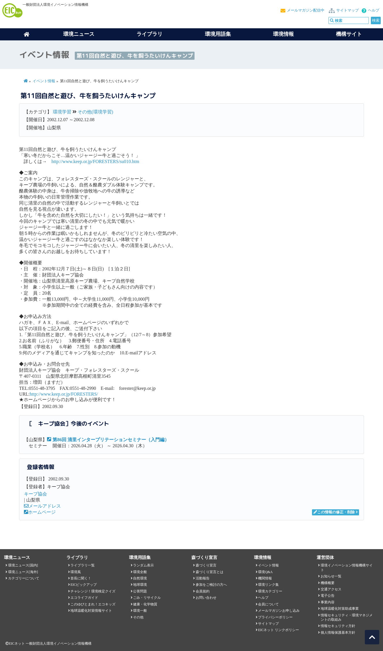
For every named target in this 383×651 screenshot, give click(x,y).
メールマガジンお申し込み (279, 611)
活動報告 (203, 578)
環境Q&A (265, 572)
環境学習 (62, 111)
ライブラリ (149, 34)
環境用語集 (218, 34)
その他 (138, 617)
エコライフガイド (84, 598)
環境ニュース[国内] (23, 565)
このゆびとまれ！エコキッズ (92, 604)
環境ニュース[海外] (23, 572)
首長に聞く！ (80, 578)
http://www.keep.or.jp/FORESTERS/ (64, 394)
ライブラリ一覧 (82, 565)
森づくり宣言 (206, 565)
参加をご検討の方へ (211, 585)
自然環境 (140, 578)
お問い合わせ (206, 598)
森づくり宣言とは (209, 572)
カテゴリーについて (23, 578)
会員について (268, 604)
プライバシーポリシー (275, 617)
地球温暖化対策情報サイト (91, 611)
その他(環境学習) (95, 111)
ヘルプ (373, 10)
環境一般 (140, 611)
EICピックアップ (83, 585)
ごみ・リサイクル (147, 598)
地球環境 (140, 585)
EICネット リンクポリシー (278, 630)
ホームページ (40, 512)
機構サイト (349, 34)
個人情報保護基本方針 (338, 633)
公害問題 (140, 591)
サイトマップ (347, 10)
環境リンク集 (268, 585)
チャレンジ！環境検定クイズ (92, 591)
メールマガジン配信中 (305, 10)
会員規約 (203, 591)
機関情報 (265, 578)
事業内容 (328, 602)
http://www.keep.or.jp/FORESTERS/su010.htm (95, 161)
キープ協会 (35, 493)
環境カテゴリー (270, 591)
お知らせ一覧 (331, 576)
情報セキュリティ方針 (338, 626)
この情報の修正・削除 (334, 512)
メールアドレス (42, 506)
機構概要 (328, 583)
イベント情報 (44, 81)
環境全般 (140, 572)
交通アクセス (331, 589)
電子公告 (328, 596)
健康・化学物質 (145, 604)
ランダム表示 (143, 565)
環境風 (75, 572)
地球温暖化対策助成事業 (340, 609)
